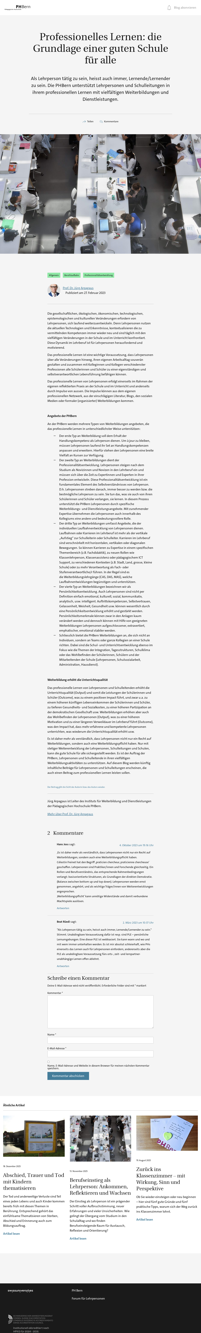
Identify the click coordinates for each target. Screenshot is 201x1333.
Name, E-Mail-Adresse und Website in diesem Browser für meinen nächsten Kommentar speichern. (98, 1067)
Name (51, 1034)
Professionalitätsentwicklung (99, 275)
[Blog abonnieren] (169, 7)
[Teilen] (84, 121)
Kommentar (55, 993)
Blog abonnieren (185, 7)
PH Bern (77, 1290)
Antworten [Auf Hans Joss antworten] (63, 908)
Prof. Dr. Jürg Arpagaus (78, 288)
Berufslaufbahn (71, 275)
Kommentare (111, 121)
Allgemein (54, 275)
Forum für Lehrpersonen (88, 1298)
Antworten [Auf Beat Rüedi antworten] (63, 966)
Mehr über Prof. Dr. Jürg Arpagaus (70, 814)
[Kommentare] (101, 121)
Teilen (90, 121)
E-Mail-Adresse (56, 1048)
